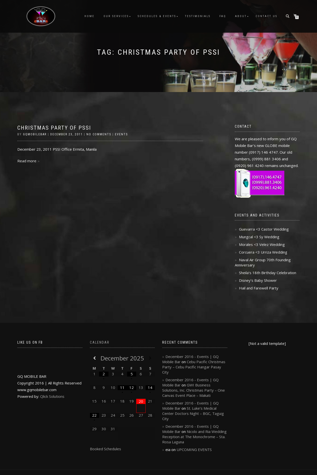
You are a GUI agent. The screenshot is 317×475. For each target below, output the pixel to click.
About (241, 16)
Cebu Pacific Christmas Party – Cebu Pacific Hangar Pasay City (193, 367)
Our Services (116, 16)
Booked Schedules (105, 448)
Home (89, 16)
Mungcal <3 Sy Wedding (259, 236)
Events (121, 134)
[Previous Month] (94, 358)
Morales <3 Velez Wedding (262, 244)
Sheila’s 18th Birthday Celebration (267, 272)
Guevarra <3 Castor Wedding (264, 229)
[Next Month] (150, 358)
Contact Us (266, 16)
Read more (26, 160)
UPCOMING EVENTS (194, 449)
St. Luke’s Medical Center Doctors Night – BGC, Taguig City (193, 413)
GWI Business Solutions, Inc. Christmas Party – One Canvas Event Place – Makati (193, 390)
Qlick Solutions (52, 396)
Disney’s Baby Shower (258, 280)
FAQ (222, 16)
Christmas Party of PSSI (54, 128)
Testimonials (198, 16)
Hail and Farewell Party (258, 287)
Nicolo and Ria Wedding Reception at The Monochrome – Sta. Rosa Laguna (194, 436)
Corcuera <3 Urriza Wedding (263, 252)
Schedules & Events (157, 16)
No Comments (98, 134)
